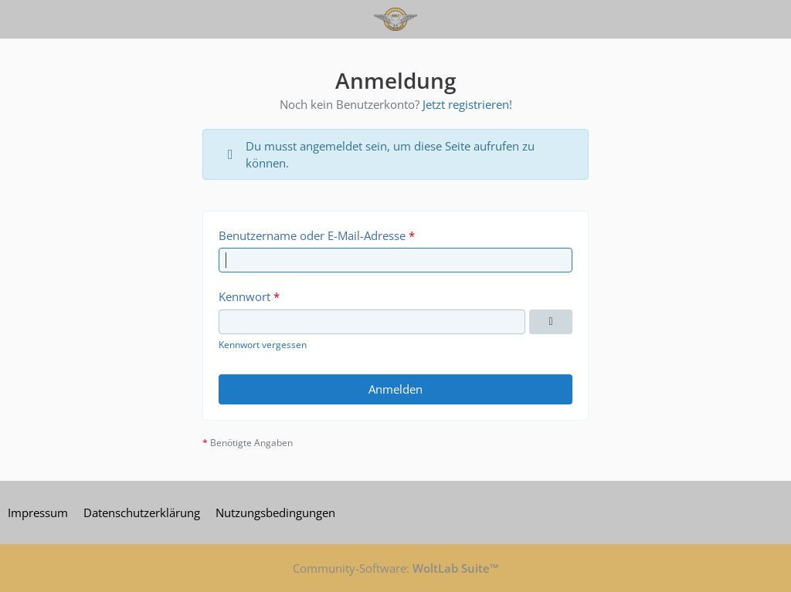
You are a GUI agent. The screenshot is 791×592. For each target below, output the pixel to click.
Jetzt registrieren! (467, 104)
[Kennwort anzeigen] (550, 322)
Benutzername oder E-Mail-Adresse (312, 235)
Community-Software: (396, 568)
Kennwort (244, 296)
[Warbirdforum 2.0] (395, 19)
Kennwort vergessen (263, 344)
